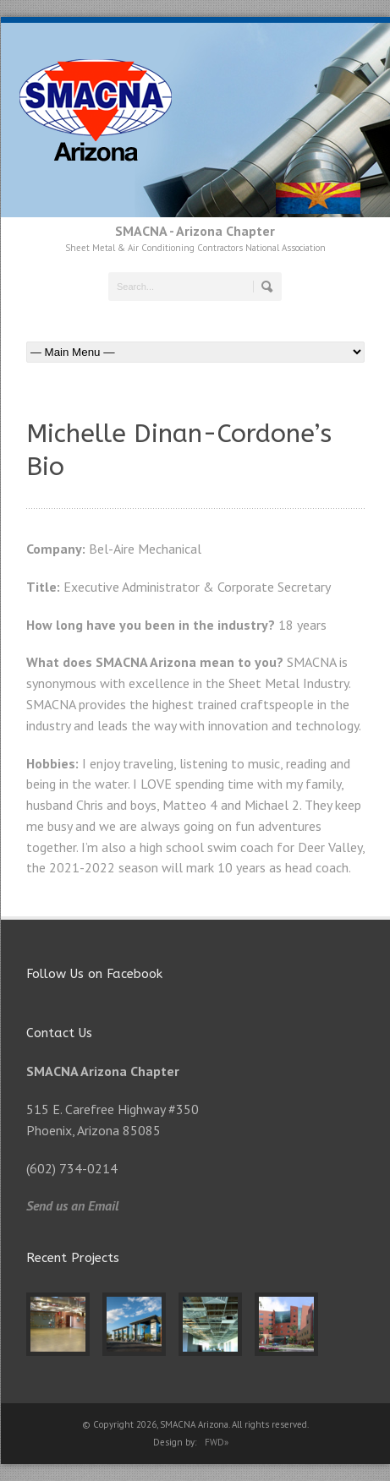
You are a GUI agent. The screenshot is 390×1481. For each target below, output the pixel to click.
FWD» (216, 1442)
